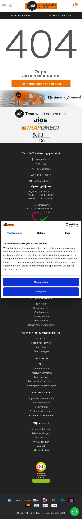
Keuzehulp (41, 347)
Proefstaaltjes (41, 320)
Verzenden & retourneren (41, 415)
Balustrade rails (41, 307)
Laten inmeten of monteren (41, 324)
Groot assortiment (60, 15)
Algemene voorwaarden (41, 398)
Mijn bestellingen (41, 433)
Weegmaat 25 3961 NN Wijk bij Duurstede (41, 164)
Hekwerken (41, 303)
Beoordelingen (41, 351)
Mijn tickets (41, 437)
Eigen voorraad (21, 15)
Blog (41, 364)
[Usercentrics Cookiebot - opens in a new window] (66, 225)
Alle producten (41, 450)
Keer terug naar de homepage (41, 83)
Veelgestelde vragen (41, 411)
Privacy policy (41, 406)
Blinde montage (41, 376)
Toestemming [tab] (14, 233)
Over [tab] (67, 233)
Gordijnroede (41, 312)
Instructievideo (41, 368)
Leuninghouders (41, 316)
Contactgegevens (41, 402)
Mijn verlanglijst (41, 441)
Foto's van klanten (41, 342)
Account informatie (41, 428)
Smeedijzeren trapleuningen (41, 385)
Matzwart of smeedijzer (41, 381)
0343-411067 (41, 174)
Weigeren (41, 291)
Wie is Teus (41, 338)
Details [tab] (41, 233)
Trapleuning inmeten (41, 372)
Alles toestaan (41, 282)
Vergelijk (41, 445)
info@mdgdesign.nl (41, 181)
